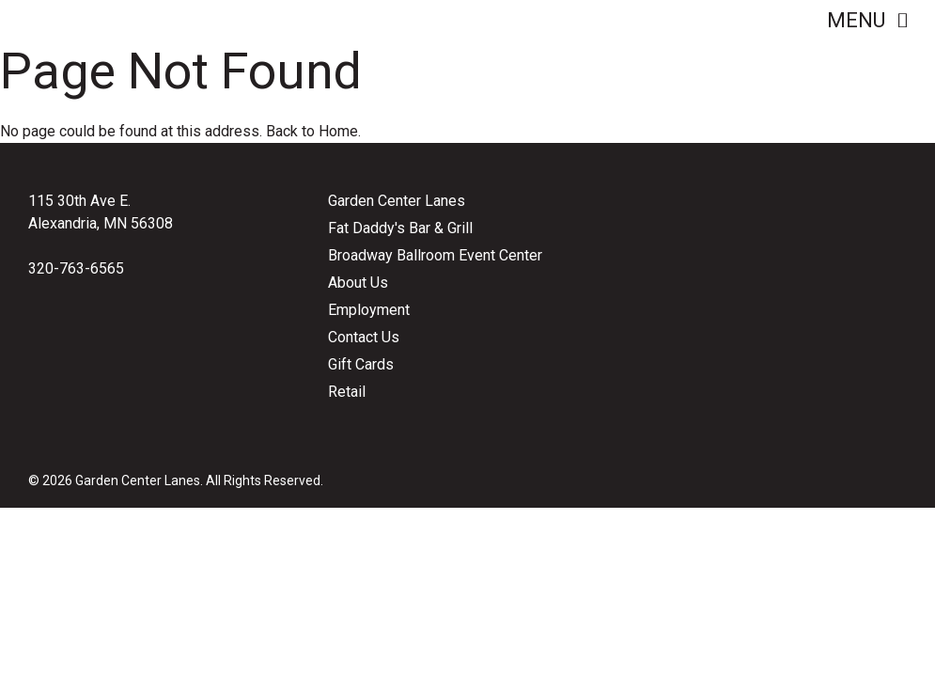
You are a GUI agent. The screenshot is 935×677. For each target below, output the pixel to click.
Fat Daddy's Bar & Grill (400, 228)
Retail (347, 392)
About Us (358, 282)
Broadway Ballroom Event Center (435, 255)
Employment (369, 310)
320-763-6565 (76, 268)
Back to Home (312, 131)
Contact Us (363, 337)
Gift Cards (361, 364)
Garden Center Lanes (396, 201)
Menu (867, 20)
